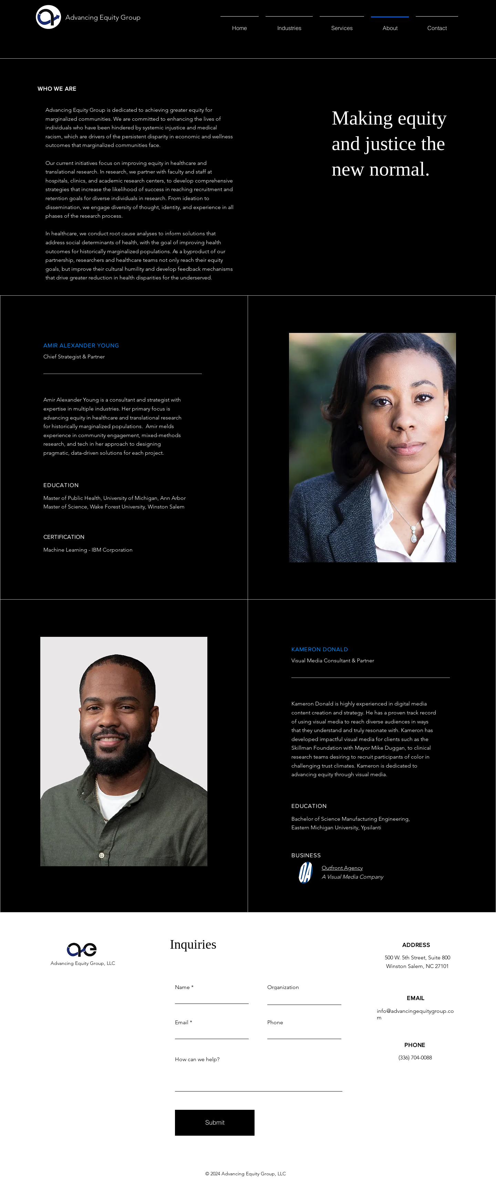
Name (182, 987)
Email (181, 1022)
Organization (283, 987)
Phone (275, 1022)
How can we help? (197, 1059)
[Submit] (215, 1123)
